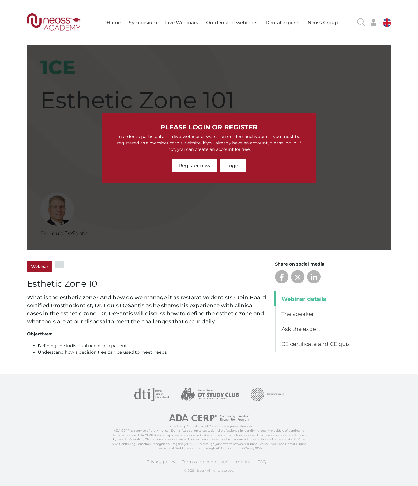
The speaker (297, 314)
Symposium (143, 22)
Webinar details (303, 299)
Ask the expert (300, 329)
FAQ (261, 461)
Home (114, 22)
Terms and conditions (205, 461)
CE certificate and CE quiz (315, 344)
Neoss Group (323, 22)
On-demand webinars (232, 22)
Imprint (243, 461)
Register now (194, 166)
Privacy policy (160, 461)
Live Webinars (181, 22)
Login (233, 166)
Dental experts (283, 22)
